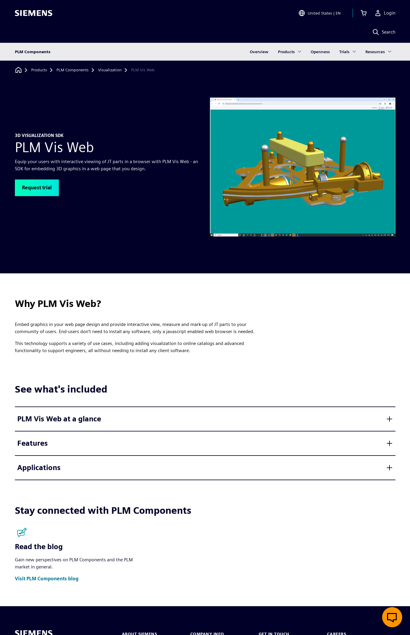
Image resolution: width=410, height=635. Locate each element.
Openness (320, 51)
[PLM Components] (72, 70)
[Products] (39, 70)
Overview (259, 51)
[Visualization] (110, 70)
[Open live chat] (392, 617)
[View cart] (364, 13)
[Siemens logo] (33, 13)
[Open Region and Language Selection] (319, 13)
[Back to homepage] (18, 70)
